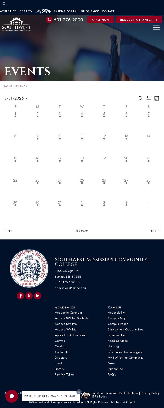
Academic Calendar (68, 312)
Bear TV (26, 11)
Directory (61, 357)
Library (59, 369)
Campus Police (118, 323)
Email (58, 363)
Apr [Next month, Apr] (155, 231)
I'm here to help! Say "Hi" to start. (50, 396)
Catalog (60, 346)
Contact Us (62, 352)
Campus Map (117, 318)
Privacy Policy (150, 393)
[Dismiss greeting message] (79, 391)
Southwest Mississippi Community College (101, 262)
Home (8, 86)
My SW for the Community (125, 357)
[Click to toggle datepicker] (15, 98)
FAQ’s (112, 374)
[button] (11, 396)
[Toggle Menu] (156, 28)
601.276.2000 (68, 20)
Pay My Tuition (65, 374)
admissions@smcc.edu (70, 288)
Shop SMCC (90, 11)
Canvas (60, 340)
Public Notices (128, 393)
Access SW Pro (66, 323)
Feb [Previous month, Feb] (8, 231)
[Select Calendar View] (157, 98)
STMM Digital (127, 402)
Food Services (118, 340)
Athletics (8, 11)
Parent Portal (66, 11)
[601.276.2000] (49, 20)
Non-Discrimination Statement (97, 393)
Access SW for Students (71, 318)
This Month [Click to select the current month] (82, 231)
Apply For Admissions (70, 335)
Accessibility (116, 312)
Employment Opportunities (126, 329)
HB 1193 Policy (97, 396)
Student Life (115, 369)
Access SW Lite (65, 329)
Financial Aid (116, 335)
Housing (113, 346)
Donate (108, 11)
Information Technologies (125, 352)
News (112, 363)
